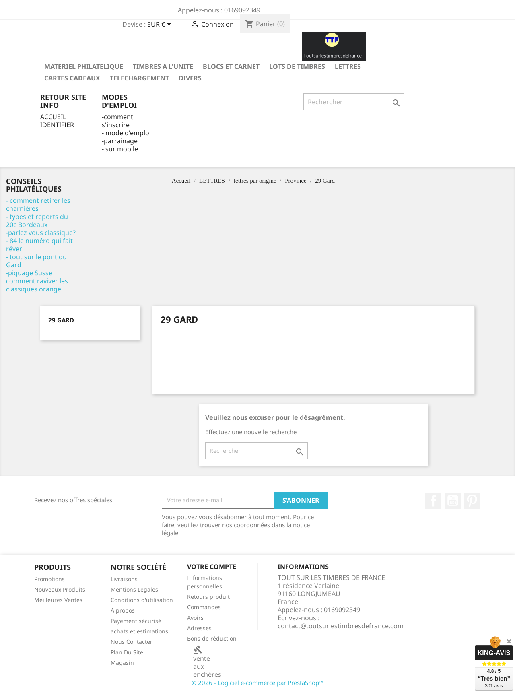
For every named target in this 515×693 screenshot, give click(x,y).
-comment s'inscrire (117, 120)
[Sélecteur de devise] (160, 25)
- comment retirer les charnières (38, 204)
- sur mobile (120, 148)
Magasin (122, 662)
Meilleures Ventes (58, 600)
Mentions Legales (134, 589)
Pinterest (472, 501)
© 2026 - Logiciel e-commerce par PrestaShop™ (258, 683)
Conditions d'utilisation (142, 600)
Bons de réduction (212, 638)
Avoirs (195, 617)
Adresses (199, 628)
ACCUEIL (53, 116)
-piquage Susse (29, 272)
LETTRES (348, 66)
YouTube (453, 501)
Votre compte (211, 566)
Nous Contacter (131, 642)
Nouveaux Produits (59, 589)
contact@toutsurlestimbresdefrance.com (341, 625)
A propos (123, 610)
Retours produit (208, 596)
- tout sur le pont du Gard (36, 260)
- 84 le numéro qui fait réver (39, 244)
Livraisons (124, 579)
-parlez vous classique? (41, 232)
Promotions (49, 579)
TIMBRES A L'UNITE (163, 66)
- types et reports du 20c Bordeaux (37, 220)
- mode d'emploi (126, 132)
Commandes (204, 607)
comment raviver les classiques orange (37, 284)
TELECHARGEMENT (139, 78)
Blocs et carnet (231, 66)
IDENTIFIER (57, 124)
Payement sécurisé (136, 621)
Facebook (433, 501)
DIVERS (190, 78)
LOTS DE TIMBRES (297, 66)
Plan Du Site (127, 652)
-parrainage (120, 140)
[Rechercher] (353, 101)
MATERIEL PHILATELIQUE (83, 66)
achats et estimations (139, 631)
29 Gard (61, 320)
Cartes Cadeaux (72, 78)
